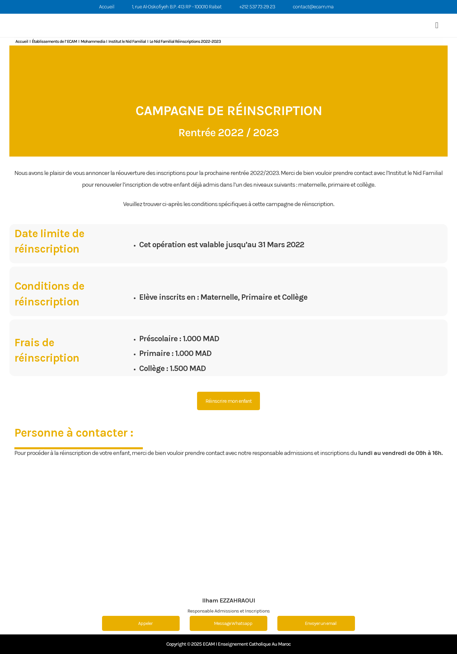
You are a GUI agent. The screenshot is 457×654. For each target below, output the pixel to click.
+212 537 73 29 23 (257, 6)
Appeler (141, 623)
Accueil (106, 6)
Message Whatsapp (228, 623)
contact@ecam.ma (313, 6)
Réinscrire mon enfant (228, 401)
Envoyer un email (316, 623)
